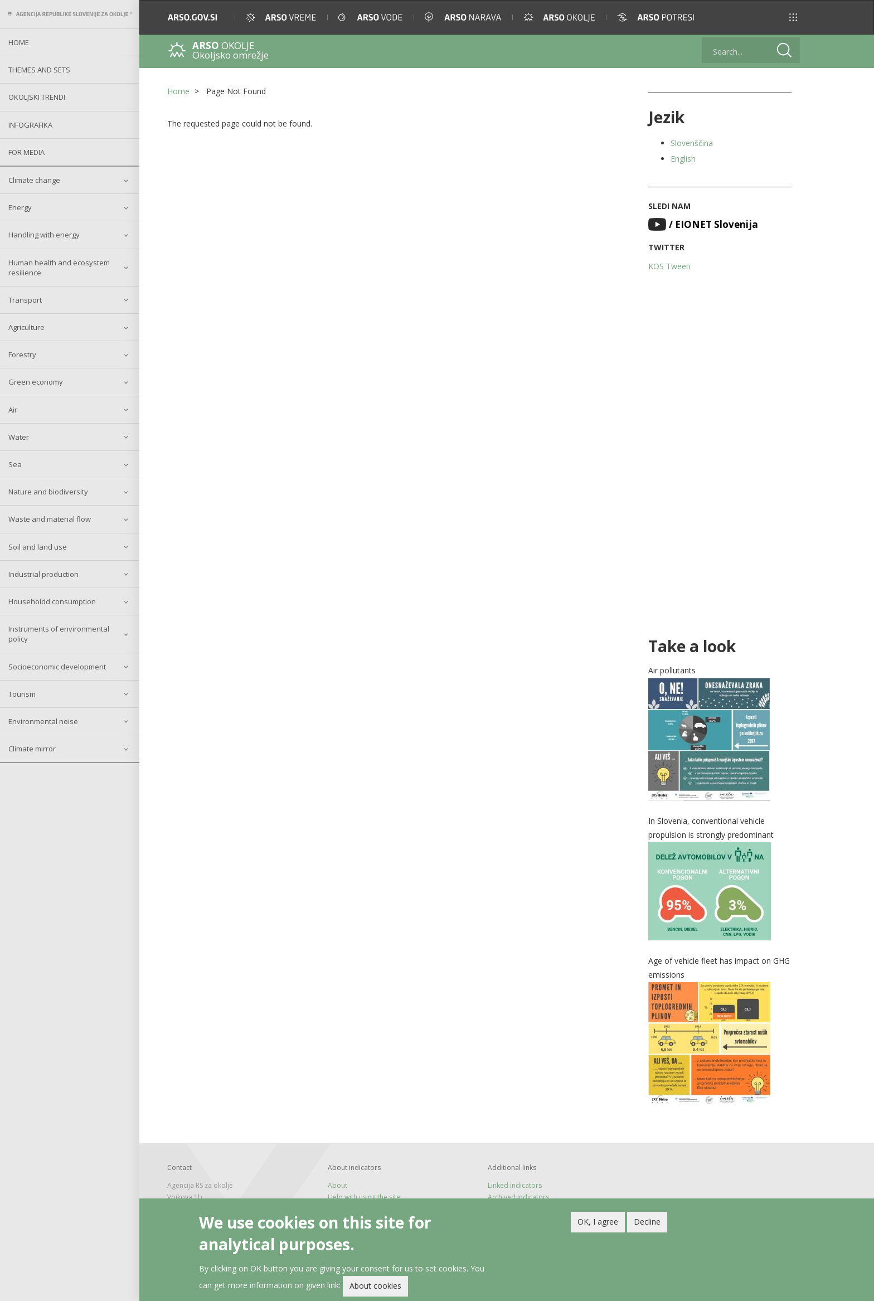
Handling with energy (44, 235)
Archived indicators (518, 1197)
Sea (15, 464)
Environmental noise (43, 721)
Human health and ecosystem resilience (59, 268)
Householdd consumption (52, 601)
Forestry (22, 354)
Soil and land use (37, 547)
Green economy (35, 382)
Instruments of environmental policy (58, 634)
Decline (647, 1224)
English (683, 158)
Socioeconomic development (57, 667)
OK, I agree (597, 1224)
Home (18, 42)
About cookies (375, 1288)
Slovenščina (692, 143)
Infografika (30, 125)
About (337, 1185)
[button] (793, 17)
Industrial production (43, 574)
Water (18, 437)
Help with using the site (364, 1197)
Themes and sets (39, 70)
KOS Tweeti (669, 266)
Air (12, 410)
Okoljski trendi (36, 97)
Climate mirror (32, 749)
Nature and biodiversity (48, 492)
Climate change (34, 180)
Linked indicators (515, 1185)
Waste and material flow (49, 519)
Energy (20, 207)
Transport (25, 300)
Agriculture (26, 327)
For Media (26, 152)
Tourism (22, 694)
